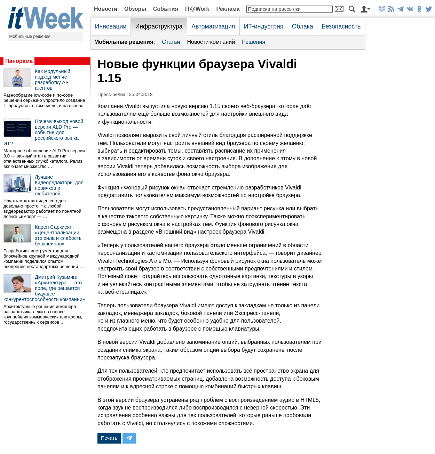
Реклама (227, 9)
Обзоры (135, 9)
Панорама (19, 61)
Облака (302, 26)
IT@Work (197, 9)
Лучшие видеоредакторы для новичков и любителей (59, 185)
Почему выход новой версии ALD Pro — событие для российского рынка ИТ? (43, 132)
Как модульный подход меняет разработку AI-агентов (52, 79)
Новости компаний (211, 42)
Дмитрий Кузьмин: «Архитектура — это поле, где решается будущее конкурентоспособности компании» (44, 288)
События (165, 9)
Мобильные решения (29, 36)
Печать (109, 438)
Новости (105, 9)
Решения (253, 42)
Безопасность (341, 26)
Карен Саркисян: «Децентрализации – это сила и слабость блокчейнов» (59, 235)
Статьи (171, 42)
